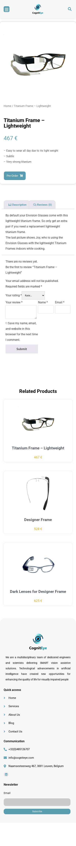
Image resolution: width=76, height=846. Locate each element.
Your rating (14, 295)
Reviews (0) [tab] (44, 204)
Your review (14, 302)
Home (7, 106)
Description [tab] (18, 204)
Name (43, 302)
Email (59, 302)
